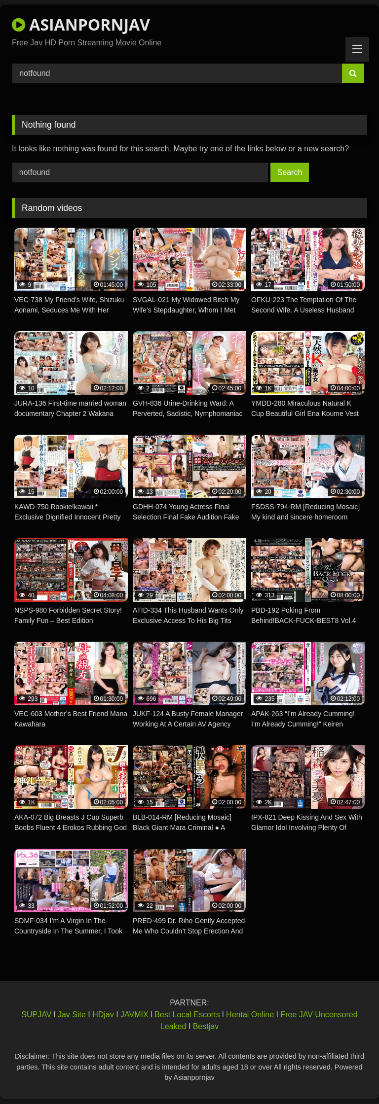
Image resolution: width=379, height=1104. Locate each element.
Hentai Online (250, 1014)
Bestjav (206, 1026)
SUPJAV (36, 1014)
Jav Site (72, 1014)
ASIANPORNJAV (81, 24)
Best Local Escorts (187, 1014)
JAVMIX (134, 1014)
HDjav (103, 1014)
